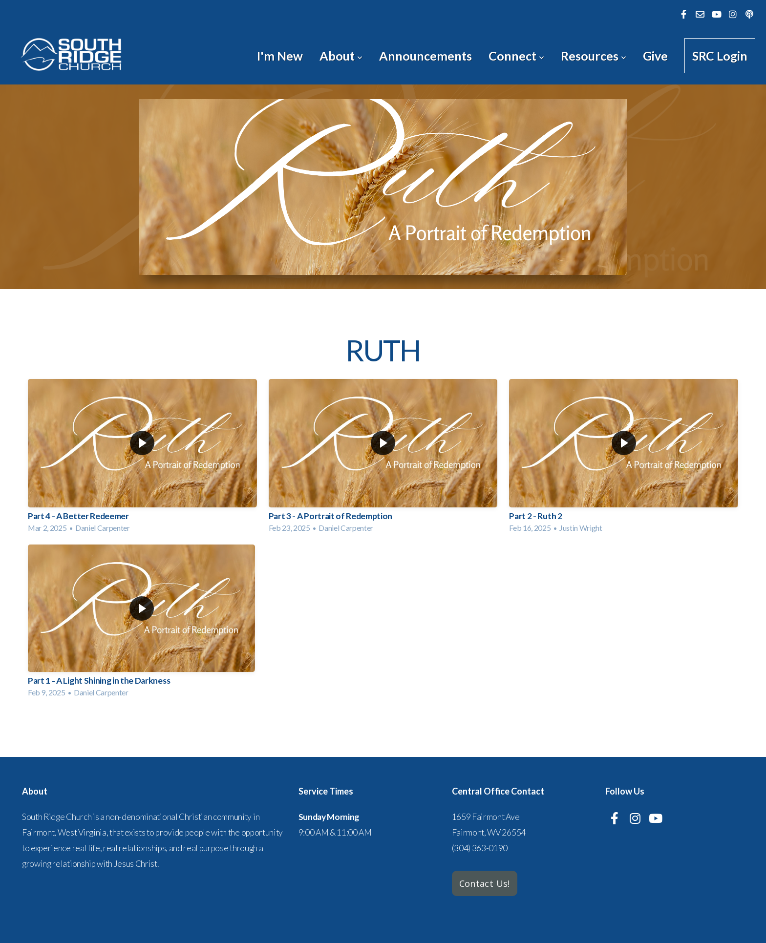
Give (655, 55)
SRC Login (719, 55)
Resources (593, 55)
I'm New (280, 55)
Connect (516, 55)
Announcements (425, 55)
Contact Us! (484, 883)
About (340, 55)
